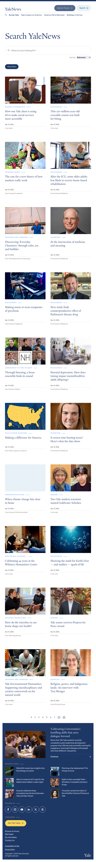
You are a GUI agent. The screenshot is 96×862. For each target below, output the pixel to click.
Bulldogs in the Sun (74, 15)
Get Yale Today (15, 823)
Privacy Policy (10, 849)
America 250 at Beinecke (54, 15)
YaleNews (13, 9)
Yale (87, 855)
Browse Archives (12, 831)
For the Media (11, 837)
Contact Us (10, 840)
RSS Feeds (9, 834)
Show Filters (11, 66)
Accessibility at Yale (12, 846)
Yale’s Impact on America (31, 15)
